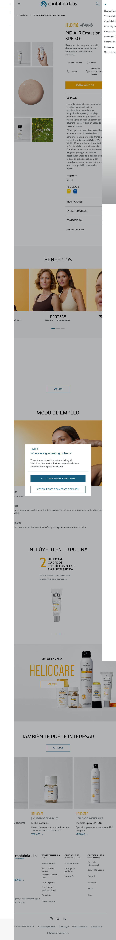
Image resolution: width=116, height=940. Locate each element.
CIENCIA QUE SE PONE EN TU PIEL (73, 852)
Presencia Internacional (93, 859)
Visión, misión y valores (48, 865)
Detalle (72, 98)
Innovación (69, 871)
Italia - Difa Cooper (95, 865)
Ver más (52, 684)
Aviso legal (64, 922)
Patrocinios (46, 890)
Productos (24, 15)
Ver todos (58, 748)
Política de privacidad (47, 922)
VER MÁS (58, 389)
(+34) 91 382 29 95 (17, 898)
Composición (75, 220)
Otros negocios (48, 878)
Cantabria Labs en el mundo (95, 852)
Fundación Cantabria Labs (51, 871)
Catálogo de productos (70, 865)
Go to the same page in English (58, 479)
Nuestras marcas (72, 859)
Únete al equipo (48, 896)
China (90, 890)
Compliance (96, 922)
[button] (53, 328)
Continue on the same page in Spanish (58, 489)
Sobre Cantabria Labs (51, 852)
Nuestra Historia (49, 859)
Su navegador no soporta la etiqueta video (31, 30)
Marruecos (91, 878)
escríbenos (15, 876)
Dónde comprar (85, 85)
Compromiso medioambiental (49, 884)
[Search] (97, 4)
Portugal (91, 871)
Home (12, 15)
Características (77, 211)
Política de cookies (80, 922)
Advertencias (75, 230)
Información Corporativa (58, 928)
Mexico (90, 884)
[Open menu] (19, 4)
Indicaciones (75, 202)
